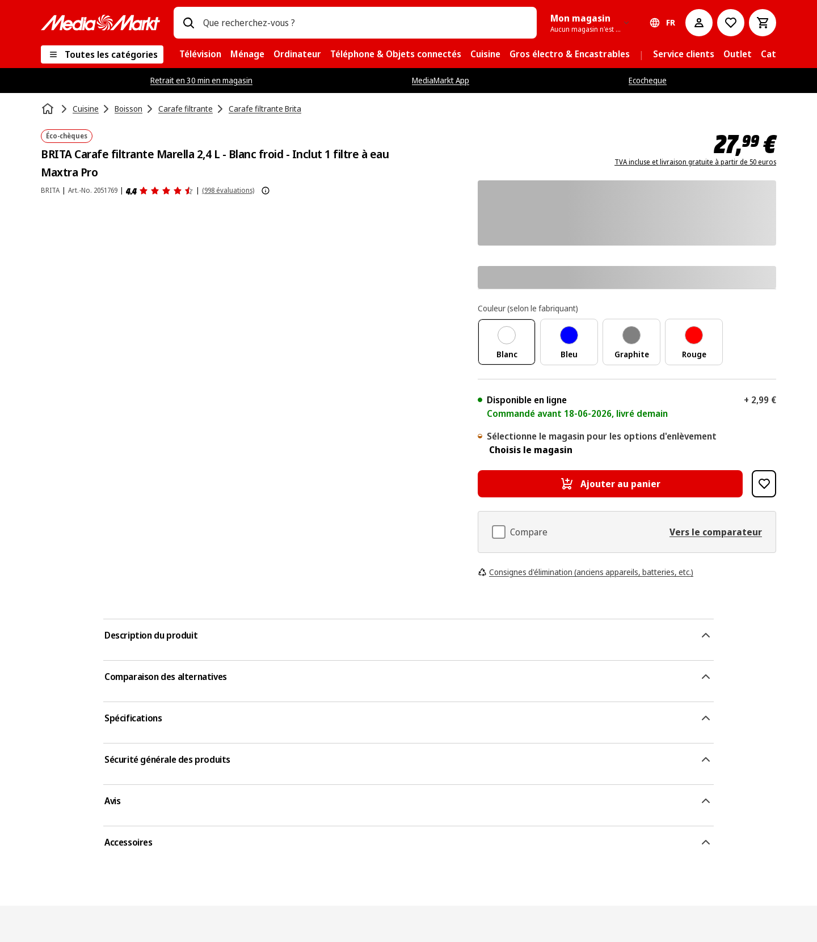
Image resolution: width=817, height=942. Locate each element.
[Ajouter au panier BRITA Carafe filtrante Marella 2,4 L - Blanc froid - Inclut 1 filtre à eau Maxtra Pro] (610, 483)
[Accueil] (49, 109)
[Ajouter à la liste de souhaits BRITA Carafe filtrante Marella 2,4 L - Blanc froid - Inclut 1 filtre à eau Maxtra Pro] (764, 483)
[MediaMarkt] (100, 23)
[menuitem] (200, 54)
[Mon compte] (699, 22)
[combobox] (365, 23)
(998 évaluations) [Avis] (228, 190)
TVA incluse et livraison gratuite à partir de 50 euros (695, 162)
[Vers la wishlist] (730, 22)
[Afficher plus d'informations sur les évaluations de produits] (265, 190)
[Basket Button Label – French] (762, 22)
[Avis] (159, 190)
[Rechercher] (188, 22)
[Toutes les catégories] (102, 54)
